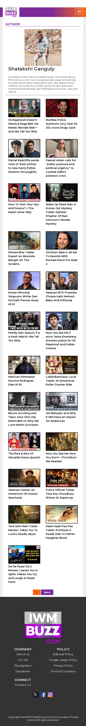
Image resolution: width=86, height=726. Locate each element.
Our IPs (23, 660)
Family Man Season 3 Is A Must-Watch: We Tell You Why (24, 336)
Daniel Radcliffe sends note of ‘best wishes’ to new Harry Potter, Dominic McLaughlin (23, 166)
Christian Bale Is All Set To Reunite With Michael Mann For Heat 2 (62, 258)
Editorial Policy (63, 654)
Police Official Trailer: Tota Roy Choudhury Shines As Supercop (60, 493)
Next (47, 592)
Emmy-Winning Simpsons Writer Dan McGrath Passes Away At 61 (23, 298)
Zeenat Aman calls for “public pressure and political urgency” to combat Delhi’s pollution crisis (61, 168)
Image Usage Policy (63, 660)
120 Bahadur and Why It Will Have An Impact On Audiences (61, 417)
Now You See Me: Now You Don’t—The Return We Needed (61, 457)
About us (23, 654)
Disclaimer (23, 671)
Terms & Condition (63, 671)
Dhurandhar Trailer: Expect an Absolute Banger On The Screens (21, 258)
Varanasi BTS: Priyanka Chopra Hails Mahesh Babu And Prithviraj (61, 296)
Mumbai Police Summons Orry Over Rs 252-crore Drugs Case (61, 123)
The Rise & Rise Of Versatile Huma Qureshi (24, 455)
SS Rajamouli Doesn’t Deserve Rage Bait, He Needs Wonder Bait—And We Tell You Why (23, 125)
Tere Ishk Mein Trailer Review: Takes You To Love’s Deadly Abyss (23, 530)
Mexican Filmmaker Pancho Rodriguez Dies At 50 (21, 380)
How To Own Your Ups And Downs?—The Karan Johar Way (23, 208)
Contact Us (23, 685)
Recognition (22, 665)
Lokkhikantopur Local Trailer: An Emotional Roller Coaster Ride (61, 380)
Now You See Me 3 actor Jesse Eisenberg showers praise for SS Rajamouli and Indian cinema (61, 340)
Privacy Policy (63, 665)
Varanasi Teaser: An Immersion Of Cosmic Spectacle (23, 493)
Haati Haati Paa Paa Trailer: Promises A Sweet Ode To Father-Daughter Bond (61, 532)
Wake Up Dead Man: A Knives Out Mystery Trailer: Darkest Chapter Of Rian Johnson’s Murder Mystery (61, 214)
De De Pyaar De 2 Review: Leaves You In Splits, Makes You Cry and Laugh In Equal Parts (23, 574)
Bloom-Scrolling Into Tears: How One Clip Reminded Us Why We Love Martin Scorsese (23, 419)
